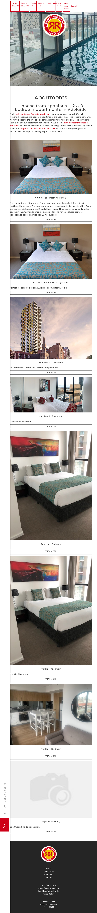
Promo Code (58, 4)
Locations (48, 874)
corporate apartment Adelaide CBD (37, 128)
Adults (33, 3)
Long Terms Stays (48, 885)
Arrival (15, 3)
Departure (24, 3)
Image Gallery (48, 894)
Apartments (50, 3)
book (4, 825)
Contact (48, 877)
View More (50, 219)
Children (41, 3)
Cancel (66, 9)
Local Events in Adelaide (48, 891)
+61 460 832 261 (48, 907)
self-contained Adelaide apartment (33, 114)
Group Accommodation (48, 888)
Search (74, 6)
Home (48, 868)
